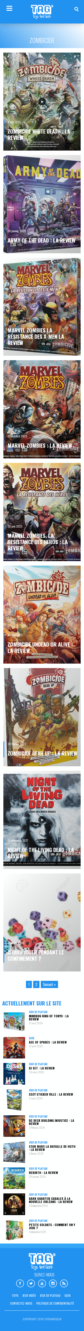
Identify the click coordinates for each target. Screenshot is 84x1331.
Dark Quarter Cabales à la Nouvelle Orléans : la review (51, 1200)
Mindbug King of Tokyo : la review (49, 1017)
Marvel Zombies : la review (40, 445)
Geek (31, 1038)
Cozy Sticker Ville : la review (51, 1094)
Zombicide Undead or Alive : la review (40, 647)
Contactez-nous (21, 1303)
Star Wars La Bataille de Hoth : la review (52, 1148)
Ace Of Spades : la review (48, 1042)
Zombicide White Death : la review (39, 134)
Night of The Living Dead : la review (41, 852)
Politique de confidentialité (55, 1303)
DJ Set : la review (42, 1068)
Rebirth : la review (43, 1172)
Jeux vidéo (29, 1295)
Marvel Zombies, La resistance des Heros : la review (38, 541)
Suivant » (49, 984)
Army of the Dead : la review (41, 240)
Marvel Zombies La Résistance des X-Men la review (36, 336)
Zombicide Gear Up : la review (42, 753)
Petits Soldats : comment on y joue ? (52, 1226)
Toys (15, 1295)
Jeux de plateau (38, 1012)
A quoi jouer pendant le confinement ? (36, 955)
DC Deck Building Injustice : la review (51, 1122)
